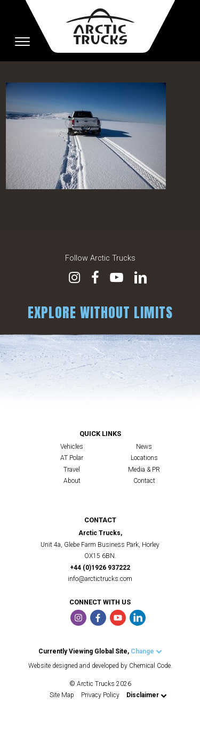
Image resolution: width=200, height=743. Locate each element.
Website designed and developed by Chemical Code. (100, 665)
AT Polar (71, 458)
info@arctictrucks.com (100, 579)
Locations (144, 458)
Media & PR (144, 469)
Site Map (62, 695)
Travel (71, 469)
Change (146, 651)
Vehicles (71, 446)
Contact (144, 480)
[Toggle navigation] (22, 41)
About (72, 480)
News (144, 446)
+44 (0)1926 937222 (100, 567)
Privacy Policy (100, 695)
